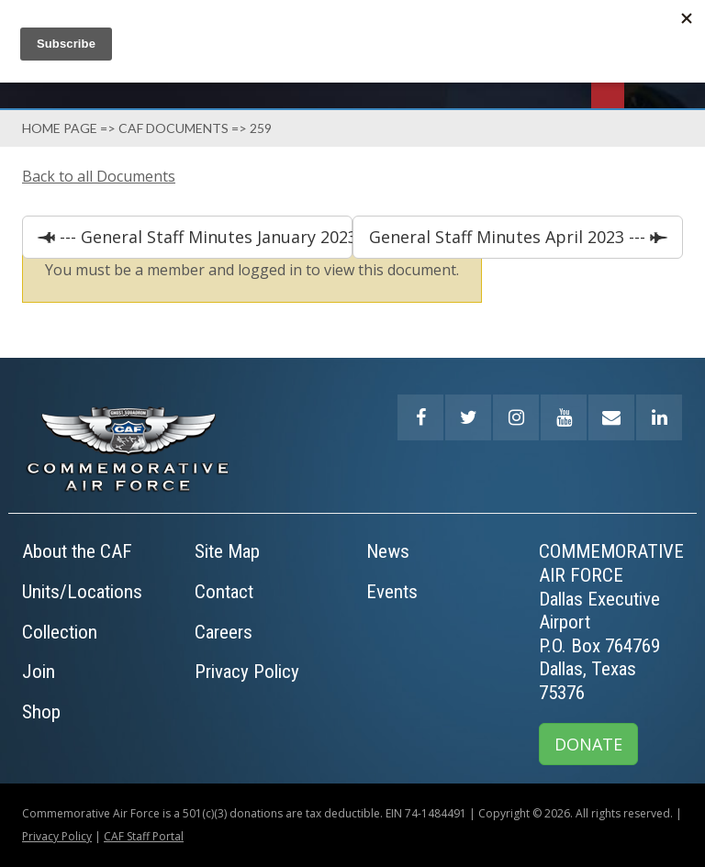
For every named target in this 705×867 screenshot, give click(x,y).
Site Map (227, 551)
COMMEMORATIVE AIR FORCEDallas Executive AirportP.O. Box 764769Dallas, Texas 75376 (611, 622)
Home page (59, 128)
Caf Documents (173, 128)
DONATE (588, 744)
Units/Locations (82, 592)
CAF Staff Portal (144, 836)
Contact (224, 592)
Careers (223, 632)
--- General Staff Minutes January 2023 (203, 237)
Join (38, 672)
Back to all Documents (98, 176)
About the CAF (77, 551)
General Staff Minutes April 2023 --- (509, 237)
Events (392, 592)
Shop (41, 712)
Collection (59, 632)
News (387, 551)
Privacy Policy (247, 672)
